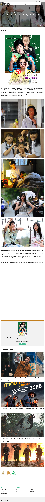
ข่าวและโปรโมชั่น (3, 489)
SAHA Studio (32, 491)
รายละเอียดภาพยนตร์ (22, 343)
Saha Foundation (32, 493)
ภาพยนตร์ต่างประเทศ (4, 493)
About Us (17, 489)
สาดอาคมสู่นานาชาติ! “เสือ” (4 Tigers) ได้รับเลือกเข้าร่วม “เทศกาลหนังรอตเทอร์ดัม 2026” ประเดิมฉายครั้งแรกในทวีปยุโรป (22, 409)
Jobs (16, 491)
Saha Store (32, 489)
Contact (17, 493)
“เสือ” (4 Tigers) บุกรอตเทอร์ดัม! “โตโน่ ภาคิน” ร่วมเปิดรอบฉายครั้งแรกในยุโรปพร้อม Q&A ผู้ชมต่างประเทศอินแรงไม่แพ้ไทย (22, 378)
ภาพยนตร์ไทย (3, 491)
